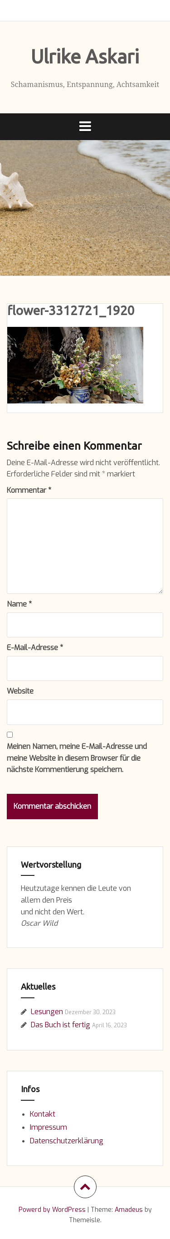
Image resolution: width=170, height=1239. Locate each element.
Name (19, 604)
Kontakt (42, 1114)
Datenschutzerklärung (66, 1141)
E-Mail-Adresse (35, 647)
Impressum (48, 1127)
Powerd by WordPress (52, 1209)
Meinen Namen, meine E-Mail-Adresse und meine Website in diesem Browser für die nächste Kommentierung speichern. (77, 758)
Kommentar (29, 490)
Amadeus (129, 1209)
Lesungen (47, 1011)
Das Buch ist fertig (60, 1025)
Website (20, 691)
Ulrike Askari (85, 56)
